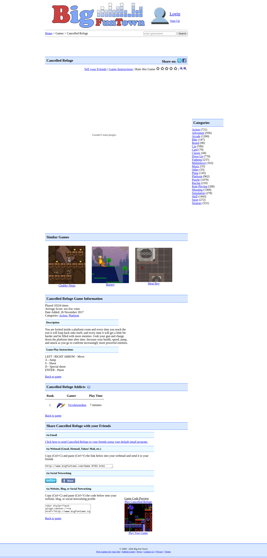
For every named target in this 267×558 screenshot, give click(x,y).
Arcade (196, 136)
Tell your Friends (95, 69)
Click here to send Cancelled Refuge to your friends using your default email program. (96, 441)
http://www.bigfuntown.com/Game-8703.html (83, 466)
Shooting (197, 189)
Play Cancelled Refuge (138, 502)
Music (195, 166)
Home (48, 33)
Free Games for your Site (108, 552)
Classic (196, 153)
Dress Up (197, 156)
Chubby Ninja (67, 285)
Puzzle (196, 179)
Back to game (53, 376)
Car (194, 146)
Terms (168, 552)
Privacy (159, 552)
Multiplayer (199, 163)
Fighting (197, 159)
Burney (110, 284)
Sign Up (175, 20)
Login (175, 13)
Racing (196, 183)
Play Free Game (138, 533)
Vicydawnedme (77, 405)
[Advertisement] (112, 290)
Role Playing (199, 186)
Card (195, 149)
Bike (194, 139)
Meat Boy (154, 283)
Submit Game (128, 552)
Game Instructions (121, 69)
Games (59, 33)
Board (195, 143)
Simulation (198, 193)
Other (195, 169)
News (139, 552)
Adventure (198, 132)
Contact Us (149, 552)
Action (63, 315)
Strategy (197, 203)
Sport (195, 199)
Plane (195, 173)
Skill (194, 196)
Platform (74, 315)
